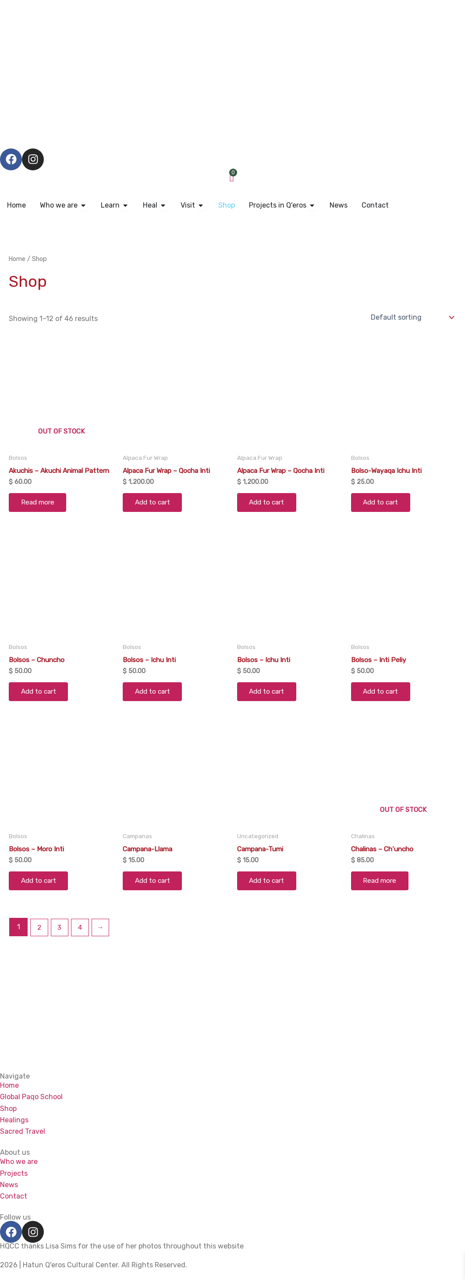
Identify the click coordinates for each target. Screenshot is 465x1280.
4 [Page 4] (81, 942)
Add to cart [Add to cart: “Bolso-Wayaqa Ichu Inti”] (383, 504)
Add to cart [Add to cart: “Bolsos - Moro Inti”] (41, 894)
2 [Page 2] (39, 942)
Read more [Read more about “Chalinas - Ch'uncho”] (381, 894)
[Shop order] (411, 317)
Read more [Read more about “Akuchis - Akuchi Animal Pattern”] (39, 511)
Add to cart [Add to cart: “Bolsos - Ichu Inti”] (155, 703)
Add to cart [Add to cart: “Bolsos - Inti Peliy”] (383, 703)
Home (17, 259)
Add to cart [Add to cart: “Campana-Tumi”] (269, 894)
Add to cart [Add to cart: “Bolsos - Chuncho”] (41, 703)
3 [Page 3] (61, 942)
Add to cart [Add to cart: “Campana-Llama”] (155, 894)
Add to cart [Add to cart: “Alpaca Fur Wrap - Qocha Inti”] (155, 504)
